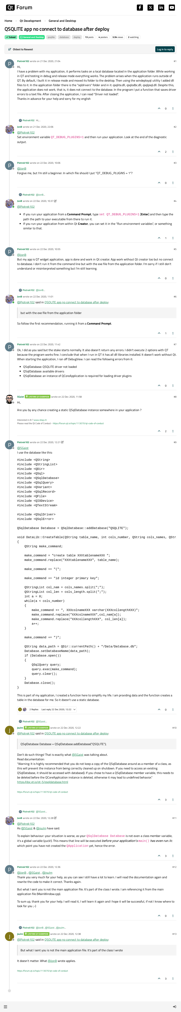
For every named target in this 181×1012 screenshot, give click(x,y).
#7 (175, 344)
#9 (175, 442)
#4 (175, 201)
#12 (174, 867)
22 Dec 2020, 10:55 (50, 249)
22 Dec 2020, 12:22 (71, 728)
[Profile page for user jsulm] (9, 730)
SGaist (20, 397)
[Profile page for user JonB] (9, 129)
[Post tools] (173, 108)
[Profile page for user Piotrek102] (9, 63)
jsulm (20, 728)
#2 (175, 127)
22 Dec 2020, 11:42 (50, 344)
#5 (175, 249)
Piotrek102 (23, 61)
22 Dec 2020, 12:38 (71, 934)
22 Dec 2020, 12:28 (43, 818)
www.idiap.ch (40, 420)
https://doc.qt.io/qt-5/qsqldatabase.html (42, 782)
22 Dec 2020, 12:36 (50, 867)
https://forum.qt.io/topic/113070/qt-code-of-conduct (78, 423)
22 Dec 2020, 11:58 (71, 397)
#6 (175, 296)
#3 (175, 163)
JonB (19, 127)
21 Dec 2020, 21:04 (50, 61)
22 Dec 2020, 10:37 (43, 201)
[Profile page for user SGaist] (9, 399)
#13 (174, 934)
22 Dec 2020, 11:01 (43, 296)
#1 (175, 61)
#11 (174, 818)
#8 (175, 397)
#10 (174, 728)
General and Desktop (32, 37)
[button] (5, 1006)
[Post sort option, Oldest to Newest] (20, 49)
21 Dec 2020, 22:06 (43, 127)
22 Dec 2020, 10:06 (50, 163)
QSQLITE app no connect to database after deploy (76, 302)
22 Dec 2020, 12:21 (50, 442)
